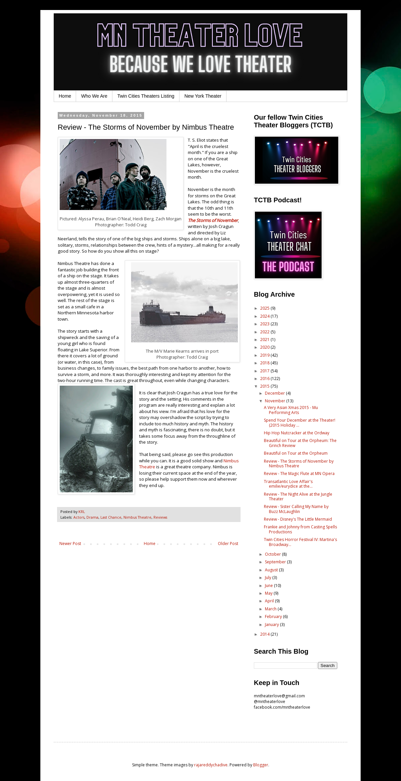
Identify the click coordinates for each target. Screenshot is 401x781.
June (269, 585)
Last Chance (110, 517)
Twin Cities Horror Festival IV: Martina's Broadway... (300, 542)
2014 (265, 634)
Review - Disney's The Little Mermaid (298, 519)
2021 (265, 339)
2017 (265, 371)
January (272, 624)
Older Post (228, 543)
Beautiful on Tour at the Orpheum (296, 453)
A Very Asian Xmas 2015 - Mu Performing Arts (291, 410)
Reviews (160, 517)
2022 (265, 332)
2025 (265, 308)
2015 (265, 386)
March (271, 609)
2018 (265, 363)
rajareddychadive (211, 765)
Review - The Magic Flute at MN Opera (299, 473)
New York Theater (203, 96)
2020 (265, 347)
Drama (92, 517)
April (270, 601)
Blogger (260, 765)
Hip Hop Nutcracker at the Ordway (296, 433)
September (276, 562)
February (274, 616)
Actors (78, 517)
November (275, 401)
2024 (265, 316)
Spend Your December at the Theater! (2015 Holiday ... (299, 422)
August (272, 570)
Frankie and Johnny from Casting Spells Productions (300, 529)
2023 (265, 324)
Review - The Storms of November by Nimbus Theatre (299, 463)
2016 (265, 378)
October (273, 554)
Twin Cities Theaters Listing (145, 96)
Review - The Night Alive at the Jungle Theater (298, 496)
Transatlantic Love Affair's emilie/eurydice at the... (288, 484)
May (269, 593)
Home (65, 96)
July (268, 577)
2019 (265, 355)
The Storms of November (213, 220)
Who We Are (94, 96)
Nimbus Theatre (137, 517)
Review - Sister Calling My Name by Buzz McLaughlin (296, 509)
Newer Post (70, 543)
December (275, 393)
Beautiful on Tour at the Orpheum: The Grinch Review (300, 443)
